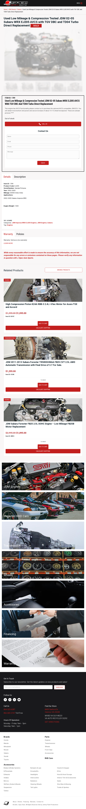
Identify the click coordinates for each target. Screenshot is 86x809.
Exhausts (7, 774)
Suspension (8, 787)
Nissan (6, 750)
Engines (10, 225)
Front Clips (48, 750)
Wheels (47, 746)
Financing (26, 802)
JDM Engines (42, 223)
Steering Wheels (36, 784)
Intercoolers (34, 778)
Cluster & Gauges (63, 768)
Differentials (8, 771)
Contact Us (40, 802)
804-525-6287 (9, 709)
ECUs (59, 771)
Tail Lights (33, 787)
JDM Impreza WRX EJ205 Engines (24, 223)
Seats (59, 781)
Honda (6, 740)
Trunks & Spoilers (63, 787)
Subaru (19, 9)
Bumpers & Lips (35, 768)
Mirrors (6, 781)
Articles (20, 802)
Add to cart (43, 323)
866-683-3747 (9, 713)
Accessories (49, 753)
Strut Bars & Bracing (64, 784)
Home (5, 9)
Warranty (32, 802)
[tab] (7, 177)
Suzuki (6, 756)
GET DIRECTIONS (52, 722)
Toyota (6, 759)
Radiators (33, 781)
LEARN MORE (8, 243)
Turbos (6, 791)
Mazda (6, 743)
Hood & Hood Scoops (64, 774)
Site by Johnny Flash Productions (48, 804)
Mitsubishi (7, 746)
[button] (79, 3)
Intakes (6, 778)
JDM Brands (12, 9)
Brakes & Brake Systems (12, 768)
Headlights (34, 774)
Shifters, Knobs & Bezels (12, 784)
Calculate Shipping (43, 328)
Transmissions (50, 743)
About (14, 802)
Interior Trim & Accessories (66, 778)
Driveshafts (34, 771)
